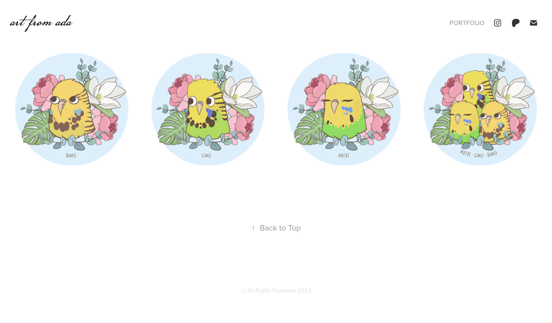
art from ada (40, 21)
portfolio (467, 22)
